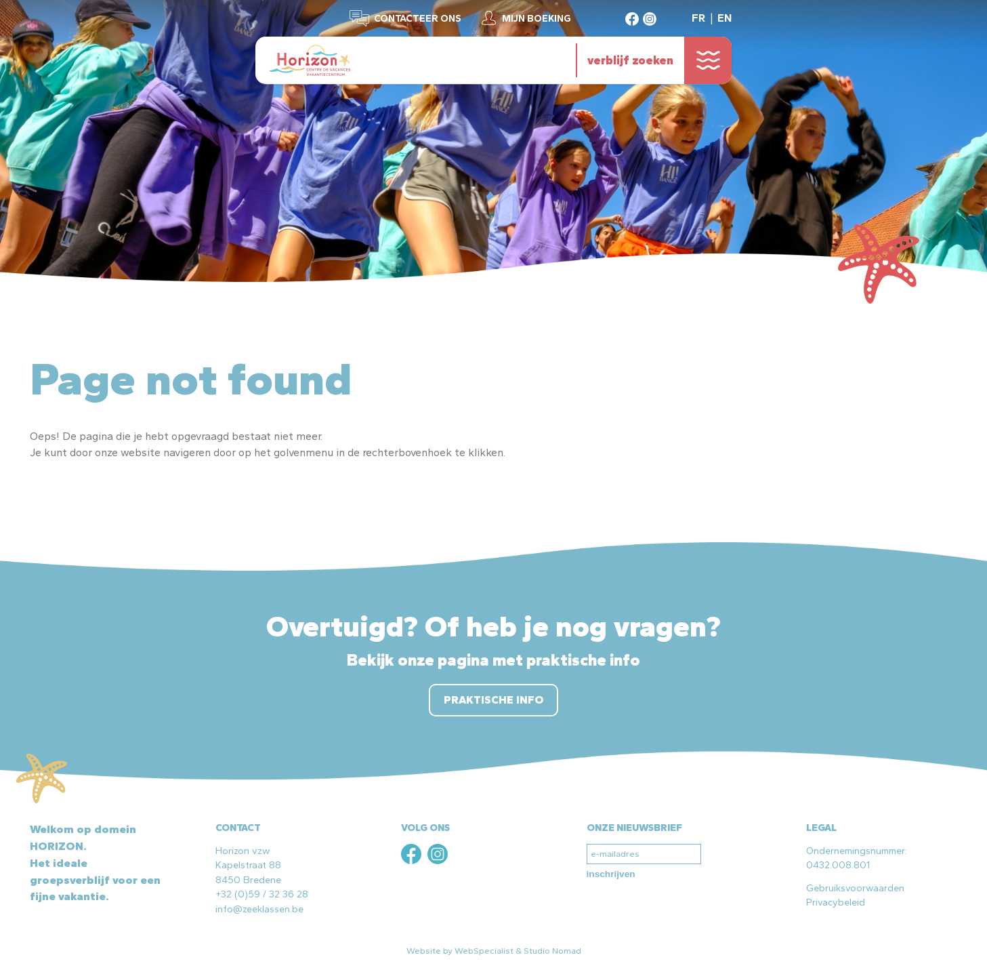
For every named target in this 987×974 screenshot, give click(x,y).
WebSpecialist (484, 951)
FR (698, 18)
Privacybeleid (835, 902)
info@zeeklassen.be (259, 909)
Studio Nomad (552, 951)
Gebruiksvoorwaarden (855, 888)
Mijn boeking (536, 18)
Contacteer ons (417, 18)
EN (724, 18)
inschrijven (611, 874)
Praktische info (493, 699)
